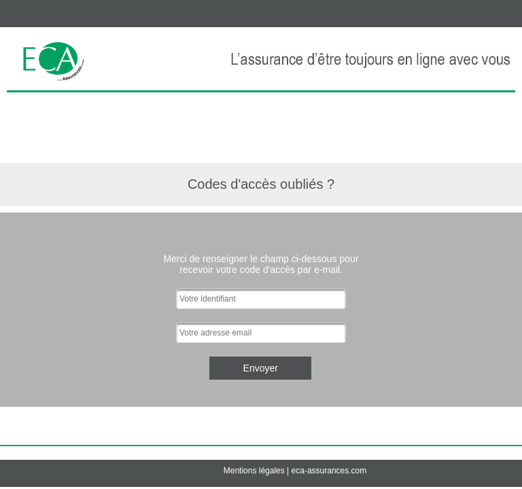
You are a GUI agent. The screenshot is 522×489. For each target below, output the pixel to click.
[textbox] (261, 299)
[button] (260, 368)
